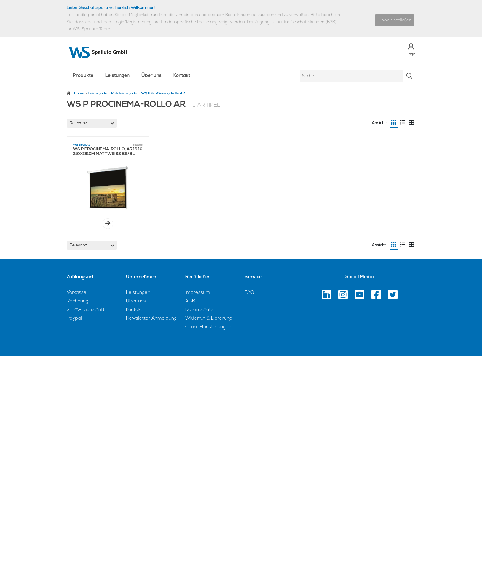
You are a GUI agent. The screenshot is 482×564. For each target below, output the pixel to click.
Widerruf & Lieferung (208, 318)
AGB (190, 301)
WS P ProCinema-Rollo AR (163, 93)
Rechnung (77, 301)
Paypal (74, 318)
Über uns (151, 75)
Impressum (197, 292)
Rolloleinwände (124, 93)
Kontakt (181, 75)
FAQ (249, 292)
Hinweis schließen (394, 20)
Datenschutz (199, 310)
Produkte (83, 75)
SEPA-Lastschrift (86, 310)
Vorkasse (77, 292)
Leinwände (97, 93)
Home (75, 93)
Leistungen (117, 75)
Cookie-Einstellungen (208, 327)
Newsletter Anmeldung (151, 318)
